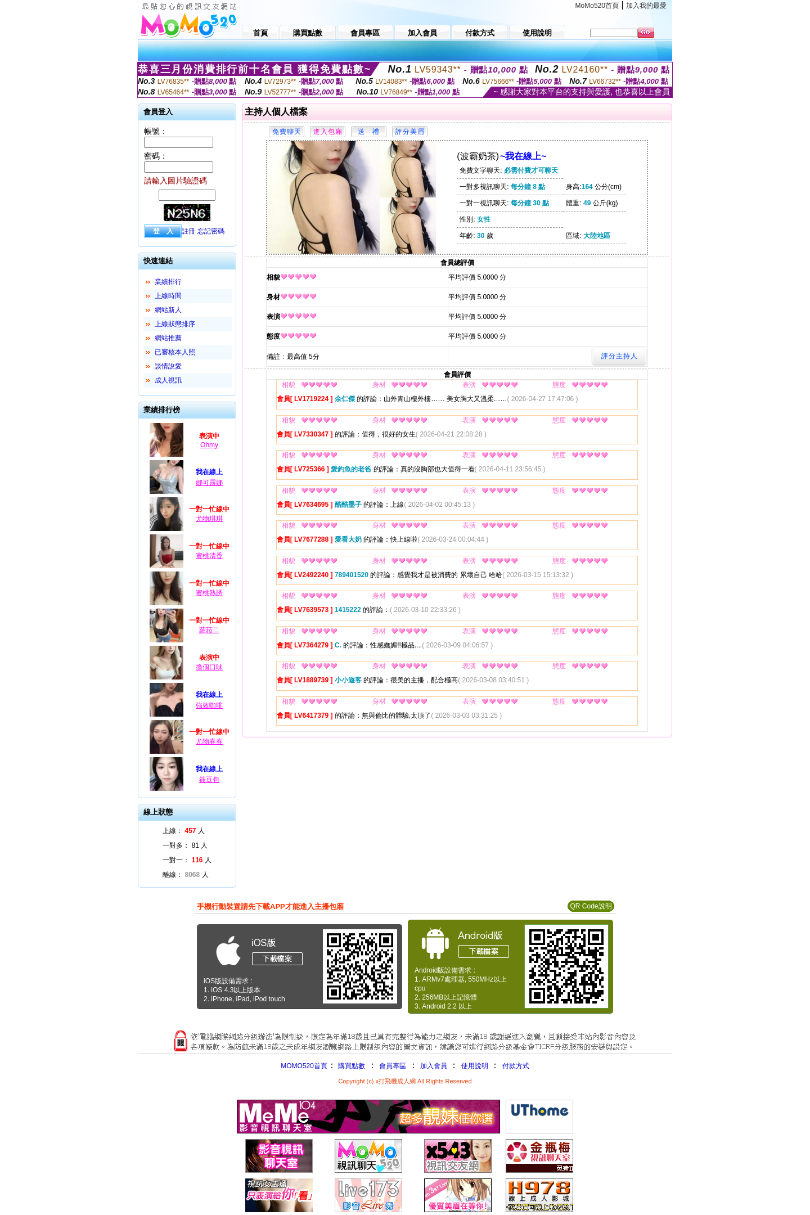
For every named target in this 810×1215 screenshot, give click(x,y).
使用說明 (474, 1066)
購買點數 (350, 1066)
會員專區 (392, 1066)
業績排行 (168, 282)
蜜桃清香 (209, 556)
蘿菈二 (209, 630)
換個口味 (209, 667)
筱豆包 (209, 780)
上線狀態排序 (175, 324)
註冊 (188, 231)
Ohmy (209, 445)
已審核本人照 (175, 352)
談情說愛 (168, 366)
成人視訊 (168, 380)
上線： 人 (184, 831)
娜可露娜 (209, 483)
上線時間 (168, 296)
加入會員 (433, 1066)
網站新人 (168, 310)
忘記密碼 (210, 231)
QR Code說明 (590, 906)
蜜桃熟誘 (209, 593)
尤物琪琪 (209, 519)
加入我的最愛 (646, 6)
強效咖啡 (209, 705)
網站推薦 (168, 338)
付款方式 (515, 1066)
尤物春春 (209, 741)
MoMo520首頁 (597, 6)
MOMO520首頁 (304, 1066)
